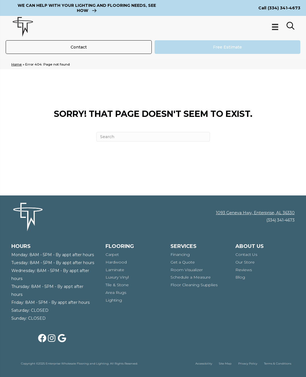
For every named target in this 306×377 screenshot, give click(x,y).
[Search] (153, 137)
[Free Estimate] (228, 47)
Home (16, 64)
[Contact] (79, 47)
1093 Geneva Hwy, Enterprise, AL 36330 (255, 212)
